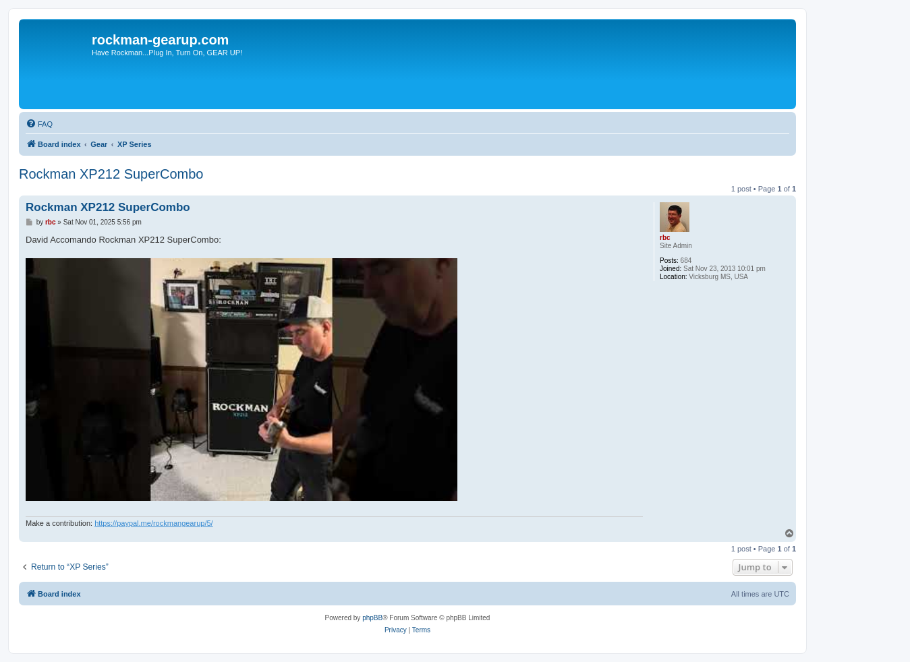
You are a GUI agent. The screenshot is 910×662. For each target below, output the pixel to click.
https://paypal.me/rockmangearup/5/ (153, 523)
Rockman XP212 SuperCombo (111, 174)
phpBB (372, 618)
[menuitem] (39, 124)
